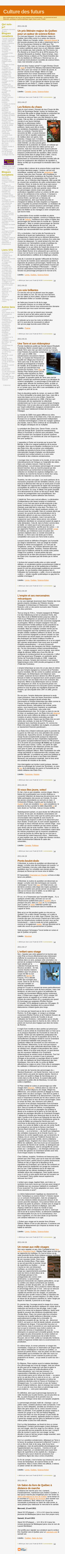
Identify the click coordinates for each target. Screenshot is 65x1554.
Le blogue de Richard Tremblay (7, 119)
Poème (27, 328)
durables (47, 901)
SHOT (4, 298)
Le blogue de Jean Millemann (8, 222)
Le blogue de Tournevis (6, 50)
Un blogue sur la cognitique (7, 338)
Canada (28, 92)
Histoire (36, 774)
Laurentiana (6, 133)
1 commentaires (47, 851)
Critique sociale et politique (8, 147)
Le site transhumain (8, 371)
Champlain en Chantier (38, 875)
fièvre (41, 804)
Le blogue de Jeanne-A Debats (7, 194)
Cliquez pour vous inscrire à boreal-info (8, 167)
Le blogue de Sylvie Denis (8, 197)
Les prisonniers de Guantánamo (8, 318)
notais (32, 905)
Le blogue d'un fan (8, 155)
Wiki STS (5, 293)
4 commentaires (47, 586)
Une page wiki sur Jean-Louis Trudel (8, 377)
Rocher (29, 976)
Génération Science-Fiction (7, 179)
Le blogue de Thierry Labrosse (7, 85)
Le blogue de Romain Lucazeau (8, 212)
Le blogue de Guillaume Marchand (6, 108)
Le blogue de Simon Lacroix (8, 88)
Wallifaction (6, 254)
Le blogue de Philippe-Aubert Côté (7, 61)
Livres (34, 92)
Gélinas (28, 219)
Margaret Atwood (50, 40)
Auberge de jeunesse (37, 1498)
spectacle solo (51, 1532)
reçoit (22, 68)
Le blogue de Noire (8, 350)
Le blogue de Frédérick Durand (7, 68)
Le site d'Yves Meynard (6, 352)
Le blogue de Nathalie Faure (6, 72)
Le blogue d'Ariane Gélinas (8, 78)
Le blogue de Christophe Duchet (8, 200)
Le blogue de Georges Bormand (8, 186)
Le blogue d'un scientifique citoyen (8, 282)
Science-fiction (43, 92)
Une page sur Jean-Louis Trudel (8, 374)
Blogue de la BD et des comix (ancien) (8, 139)
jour (20, 768)
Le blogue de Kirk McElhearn (8, 215)
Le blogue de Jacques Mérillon (7, 218)
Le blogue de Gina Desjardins (8, 65)
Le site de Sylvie (7, 153)
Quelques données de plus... (8, 30)
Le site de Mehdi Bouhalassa (7, 126)
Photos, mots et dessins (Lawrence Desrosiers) (8, 43)
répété (39, 924)
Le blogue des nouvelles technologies (6, 263)
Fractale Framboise (8, 38)
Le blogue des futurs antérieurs (7, 277)
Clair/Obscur (6, 128)
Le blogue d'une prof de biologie (7, 150)
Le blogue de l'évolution (6, 334)
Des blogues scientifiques (6, 326)
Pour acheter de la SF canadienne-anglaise (8, 314)
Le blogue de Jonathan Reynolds (8, 113)
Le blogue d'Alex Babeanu (7, 54)
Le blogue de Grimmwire (6, 47)
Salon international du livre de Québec (32, 1497)
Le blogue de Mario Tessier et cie (8, 116)
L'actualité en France (6, 310)
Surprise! (5, 380)
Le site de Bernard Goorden (8, 362)
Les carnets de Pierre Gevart (7, 204)
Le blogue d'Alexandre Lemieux (6, 100)
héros (40, 370)
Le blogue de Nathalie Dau (6, 191)
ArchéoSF (5, 177)
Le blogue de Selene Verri (6, 235)
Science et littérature (5, 295)
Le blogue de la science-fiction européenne (7, 322)
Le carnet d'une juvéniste (7, 136)
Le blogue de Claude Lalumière (7, 96)
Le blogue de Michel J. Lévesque (8, 104)
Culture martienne (8, 188)
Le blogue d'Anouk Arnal (8, 182)
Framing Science (7, 252)
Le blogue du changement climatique (6, 330)
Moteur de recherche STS (7, 290)
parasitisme (48, 172)
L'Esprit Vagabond (8, 40)
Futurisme (29, 774)
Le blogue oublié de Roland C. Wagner (8, 238)
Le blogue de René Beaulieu (8, 57)
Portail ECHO (6, 288)
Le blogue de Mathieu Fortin (6, 75)
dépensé (56, 713)
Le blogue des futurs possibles (7, 271)
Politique (35, 845)
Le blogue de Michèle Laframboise (6, 92)
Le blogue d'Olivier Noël (8, 228)
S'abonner (7, 385)
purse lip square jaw (7, 285)
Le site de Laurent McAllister (8, 365)
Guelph (20, 804)
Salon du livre (37, 1538)
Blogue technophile (8, 280)
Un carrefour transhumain (6, 369)
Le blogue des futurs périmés (6, 274)
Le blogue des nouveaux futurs (7, 267)
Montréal (28, 936)
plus (38, 885)
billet (40, 903)
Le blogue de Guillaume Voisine (8, 122)
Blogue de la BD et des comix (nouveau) (8, 143)
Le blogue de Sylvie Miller (8, 225)
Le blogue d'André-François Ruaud (8, 232)
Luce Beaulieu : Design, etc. (7, 131)
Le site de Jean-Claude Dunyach (7, 359)
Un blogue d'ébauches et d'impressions (6, 242)
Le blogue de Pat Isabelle (7, 81)
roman (55, 529)
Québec (33, 275)
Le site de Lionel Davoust (7, 356)
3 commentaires (47, 942)
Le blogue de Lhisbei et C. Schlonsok (6, 208)
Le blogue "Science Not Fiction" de (8, 342)
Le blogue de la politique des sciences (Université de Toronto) (8, 258)
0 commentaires (47, 97)
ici (53, 806)
